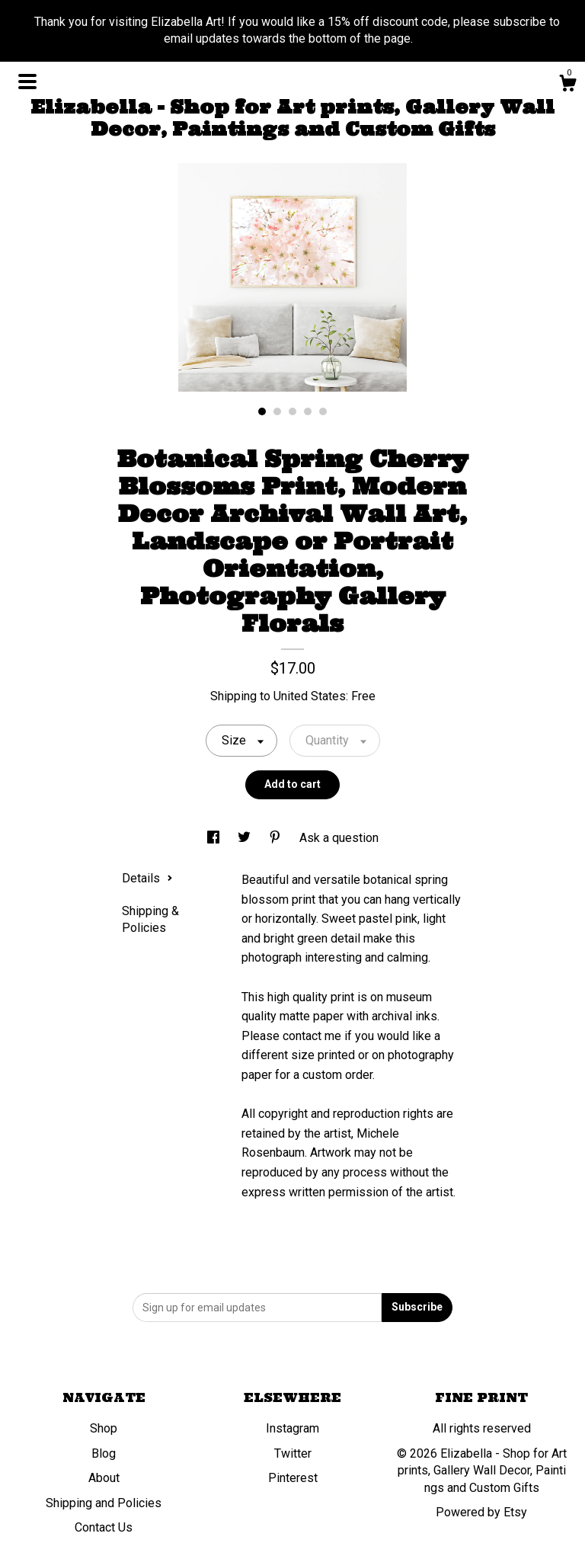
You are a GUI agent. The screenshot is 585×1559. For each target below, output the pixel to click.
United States (309, 696)
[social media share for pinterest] (276, 838)
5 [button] (323, 411)
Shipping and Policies (103, 1503)
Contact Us (104, 1527)
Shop (103, 1428)
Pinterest (293, 1478)
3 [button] (292, 411)
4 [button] (308, 411)
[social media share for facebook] (214, 838)
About (104, 1478)
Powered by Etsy (481, 1512)
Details (147, 878)
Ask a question (339, 838)
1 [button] (262, 411)
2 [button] (277, 411)
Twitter (293, 1453)
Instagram (292, 1428)
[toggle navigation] (27, 81)
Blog (103, 1453)
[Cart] (567, 85)
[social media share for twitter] (246, 838)
